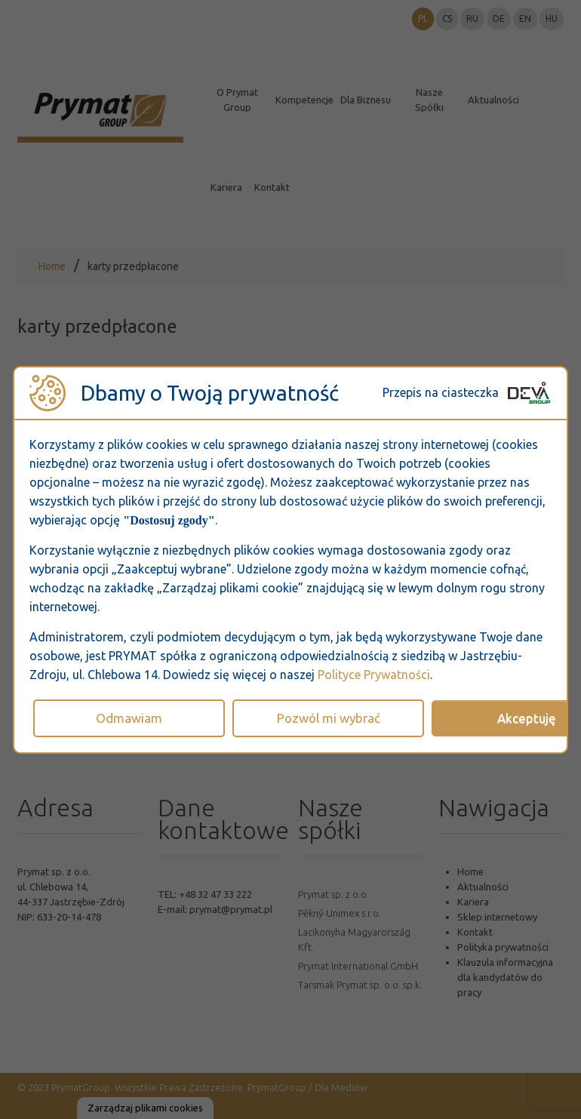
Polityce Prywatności (374, 674)
